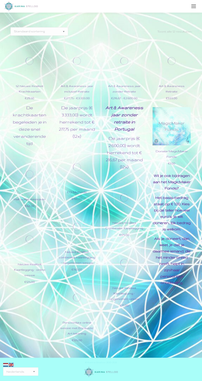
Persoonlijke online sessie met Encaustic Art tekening (77, 328)
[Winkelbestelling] (39, 31)
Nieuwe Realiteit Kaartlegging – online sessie (29, 270)
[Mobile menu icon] (193, 6)
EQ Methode (77, 192)
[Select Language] (20, 371)
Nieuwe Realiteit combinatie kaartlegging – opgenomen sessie (77, 257)
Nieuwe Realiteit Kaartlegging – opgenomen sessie (124, 293)
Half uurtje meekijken (29, 199)
